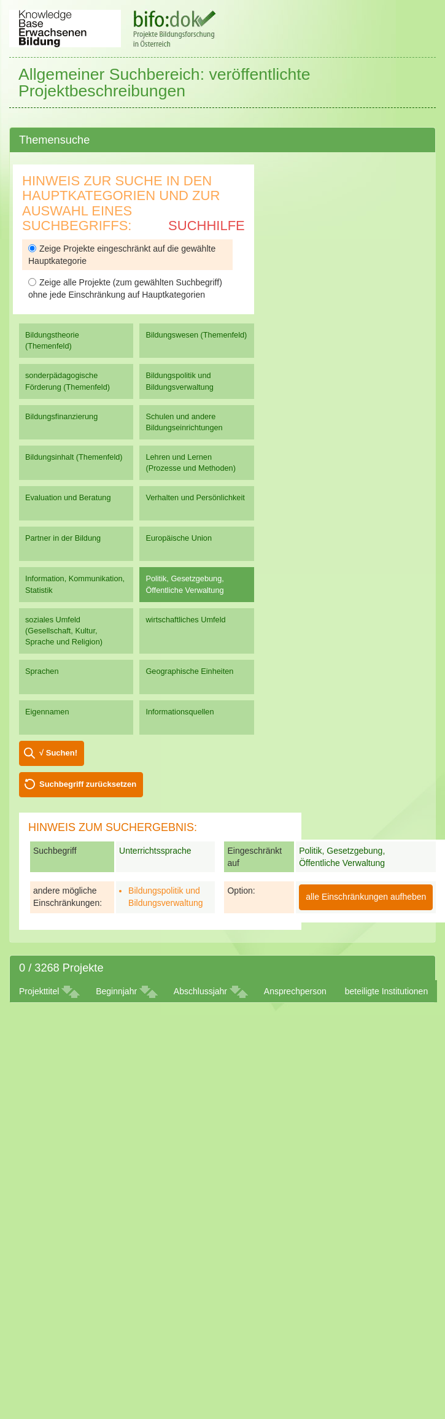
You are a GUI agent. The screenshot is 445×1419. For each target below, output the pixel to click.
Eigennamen (47, 711)
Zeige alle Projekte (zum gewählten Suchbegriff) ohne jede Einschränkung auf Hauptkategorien (125, 288)
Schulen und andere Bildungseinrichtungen (183, 422)
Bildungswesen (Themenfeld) (196, 334)
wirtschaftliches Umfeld (185, 619)
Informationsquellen (179, 711)
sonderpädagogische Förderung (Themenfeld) (67, 381)
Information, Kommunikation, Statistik (75, 584)
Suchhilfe (206, 225)
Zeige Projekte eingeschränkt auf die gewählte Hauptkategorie (121, 255)
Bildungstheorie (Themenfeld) (52, 340)
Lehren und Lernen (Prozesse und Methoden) (190, 462)
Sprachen (42, 671)
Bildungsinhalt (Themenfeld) (74, 457)
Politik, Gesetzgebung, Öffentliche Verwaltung (184, 584)
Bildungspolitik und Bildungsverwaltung (179, 381)
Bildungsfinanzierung (61, 416)
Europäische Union (178, 538)
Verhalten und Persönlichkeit (194, 497)
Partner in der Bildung (63, 538)
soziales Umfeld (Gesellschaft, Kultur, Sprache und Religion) (64, 630)
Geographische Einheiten (189, 671)
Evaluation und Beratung (67, 497)
